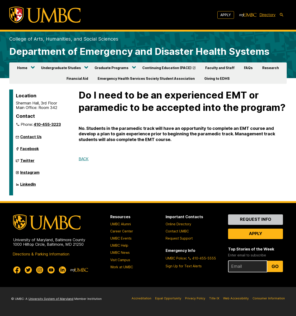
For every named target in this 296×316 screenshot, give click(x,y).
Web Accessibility (236, 298)
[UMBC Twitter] (28, 270)
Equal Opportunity (168, 298)
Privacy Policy (195, 298)
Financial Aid (77, 78)
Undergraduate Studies (61, 68)
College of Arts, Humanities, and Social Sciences (63, 39)
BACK (84, 158)
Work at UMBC (121, 267)
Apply (225, 15)
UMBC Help (119, 245)
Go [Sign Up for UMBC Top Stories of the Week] (275, 266)
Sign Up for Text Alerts (184, 266)
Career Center (121, 231)
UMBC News (120, 252)
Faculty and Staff (219, 68)
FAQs (248, 68)
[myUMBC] (248, 15)
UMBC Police (176, 258)
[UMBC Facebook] (17, 270)
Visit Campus (120, 260)
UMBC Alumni (120, 224)
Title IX (214, 298)
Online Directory (178, 224)
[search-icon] (281, 15)
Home (22, 68)
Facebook (29, 150)
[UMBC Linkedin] (62, 270)
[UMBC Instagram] (39, 270)
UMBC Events (121, 238)
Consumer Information (269, 298)
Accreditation (141, 298)
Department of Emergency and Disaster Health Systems (139, 51)
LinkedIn (28, 186)
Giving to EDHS (217, 78)
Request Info (255, 219)
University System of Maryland (51, 299)
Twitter (27, 162)
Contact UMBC (177, 231)
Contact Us (31, 136)
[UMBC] (44, 15)
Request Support (179, 238)
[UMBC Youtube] (51, 270)
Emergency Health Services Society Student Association (146, 78)
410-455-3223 (47, 124)
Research (270, 68)
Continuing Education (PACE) (166, 68)
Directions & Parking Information (41, 254)
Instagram (29, 174)
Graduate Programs (112, 68)
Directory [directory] (267, 14)
